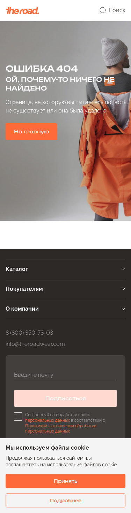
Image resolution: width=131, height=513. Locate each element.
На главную (31, 131)
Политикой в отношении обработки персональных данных (60, 428)
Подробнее (65, 500)
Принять (66, 481)
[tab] (65, 269)
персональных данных (47, 420)
